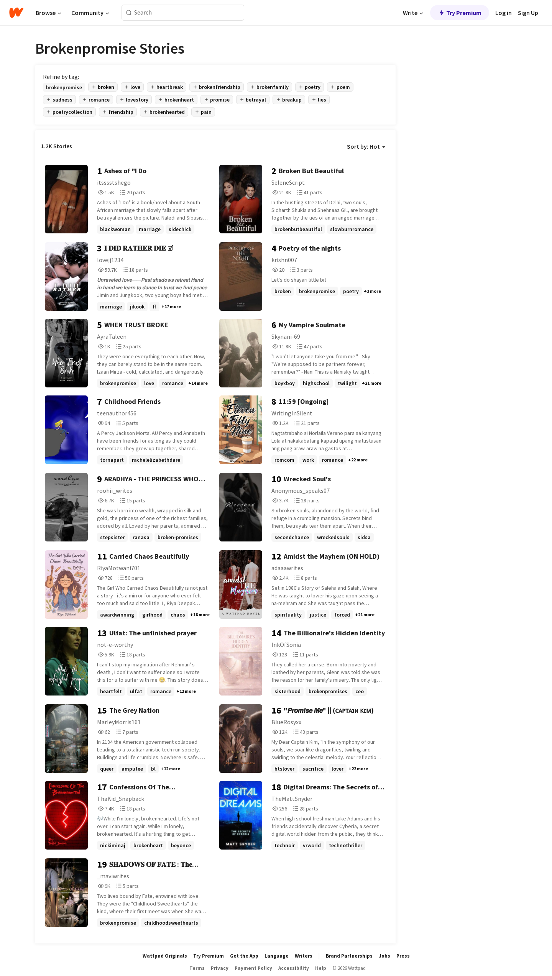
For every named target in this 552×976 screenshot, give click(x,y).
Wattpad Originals (165, 956)
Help (320, 968)
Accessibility (293, 968)
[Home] (16, 12)
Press (403, 956)
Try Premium (459, 12)
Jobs (384, 956)
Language (276, 956)
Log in (503, 12)
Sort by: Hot (366, 146)
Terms (197, 968)
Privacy (219, 968)
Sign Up (528, 12)
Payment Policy (253, 968)
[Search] (129, 13)
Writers (303, 956)
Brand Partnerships (349, 956)
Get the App (244, 956)
